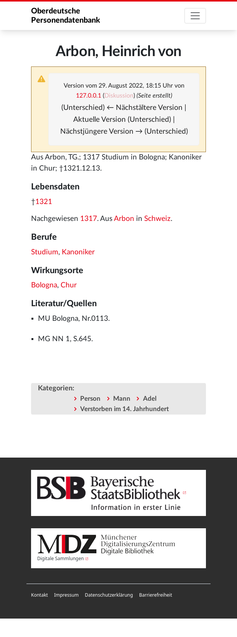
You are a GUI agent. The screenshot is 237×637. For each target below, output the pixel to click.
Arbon (124, 218)
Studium (44, 252)
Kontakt (39, 595)
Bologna (44, 285)
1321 (43, 202)
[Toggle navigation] (195, 15)
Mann (121, 398)
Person (90, 398)
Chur (69, 285)
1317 (88, 218)
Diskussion (118, 96)
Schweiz (157, 218)
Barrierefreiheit (155, 595)
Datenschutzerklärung (109, 595)
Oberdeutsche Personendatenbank (65, 15)
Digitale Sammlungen (60, 558)
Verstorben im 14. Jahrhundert (124, 409)
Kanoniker (78, 252)
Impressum (66, 595)
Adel (149, 398)
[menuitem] (39, 595)
